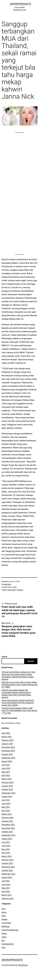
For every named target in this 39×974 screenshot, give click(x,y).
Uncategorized (8, 944)
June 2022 (6, 884)
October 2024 (7, 789)
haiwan (4, 919)
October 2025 (7, 754)
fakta (4, 916)
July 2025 (6, 765)
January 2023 (7, 863)
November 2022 (8, 867)
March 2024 (7, 814)
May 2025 (6, 772)
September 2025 (8, 758)
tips (3, 940)
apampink (7, 584)
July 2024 (6, 800)
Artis (15, 587)
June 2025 (6, 768)
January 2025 (7, 786)
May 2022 (6, 888)
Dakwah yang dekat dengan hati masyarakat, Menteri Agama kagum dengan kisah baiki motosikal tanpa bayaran (16, 693)
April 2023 (6, 853)
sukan (4, 937)
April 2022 (6, 891)
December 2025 (8, 747)
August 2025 (7, 761)
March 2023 (7, 856)
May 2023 (6, 849)
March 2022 (7, 895)
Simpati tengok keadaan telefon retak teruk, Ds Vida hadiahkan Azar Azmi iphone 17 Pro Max (19, 710)
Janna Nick (11, 590)
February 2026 (8, 740)
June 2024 (6, 803)
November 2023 (8, 828)
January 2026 (7, 744)
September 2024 (8, 793)
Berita (4, 912)
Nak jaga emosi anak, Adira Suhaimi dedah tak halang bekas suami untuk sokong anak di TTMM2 (19, 684)
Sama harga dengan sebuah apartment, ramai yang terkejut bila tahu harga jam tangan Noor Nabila (18, 702)
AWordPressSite (20, 3)
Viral (3, 947)
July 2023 (6, 842)
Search (4, 657)
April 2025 (6, 775)
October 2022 (7, 870)
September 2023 (8, 835)
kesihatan (6, 926)
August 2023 (7, 839)
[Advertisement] (19, 153)
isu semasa (6, 923)
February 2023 (8, 860)
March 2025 (7, 779)
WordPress (22, 965)
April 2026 (6, 733)
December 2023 (8, 825)
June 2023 (6, 846)
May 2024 (6, 807)
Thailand (19, 590)
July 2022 (6, 881)
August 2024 (7, 796)
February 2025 (8, 782)
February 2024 (8, 818)
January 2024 (7, 821)
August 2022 (7, 877)
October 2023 (7, 832)
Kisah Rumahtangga (10, 930)
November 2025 (8, 751)
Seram (4, 933)
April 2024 (6, 811)
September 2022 (8, 874)
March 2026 (7, 737)
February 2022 (8, 898)
